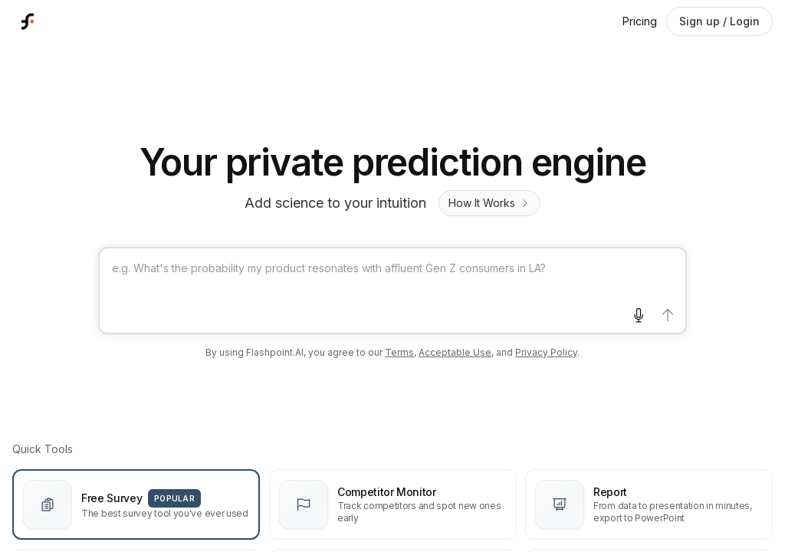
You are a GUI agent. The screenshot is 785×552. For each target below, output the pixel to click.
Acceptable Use (455, 352)
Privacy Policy (546, 352)
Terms (399, 352)
